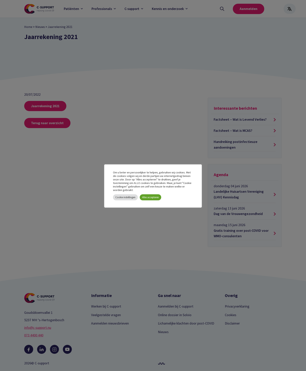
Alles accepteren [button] (150, 197)
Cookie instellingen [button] (125, 197)
